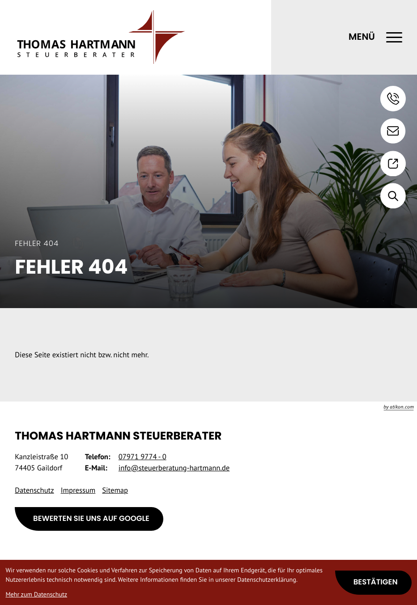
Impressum (78, 490)
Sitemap (115, 490)
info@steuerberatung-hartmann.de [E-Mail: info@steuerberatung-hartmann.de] (174, 468)
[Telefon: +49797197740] (142, 456)
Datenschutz (34, 490)
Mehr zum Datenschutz (36, 594)
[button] (393, 98)
